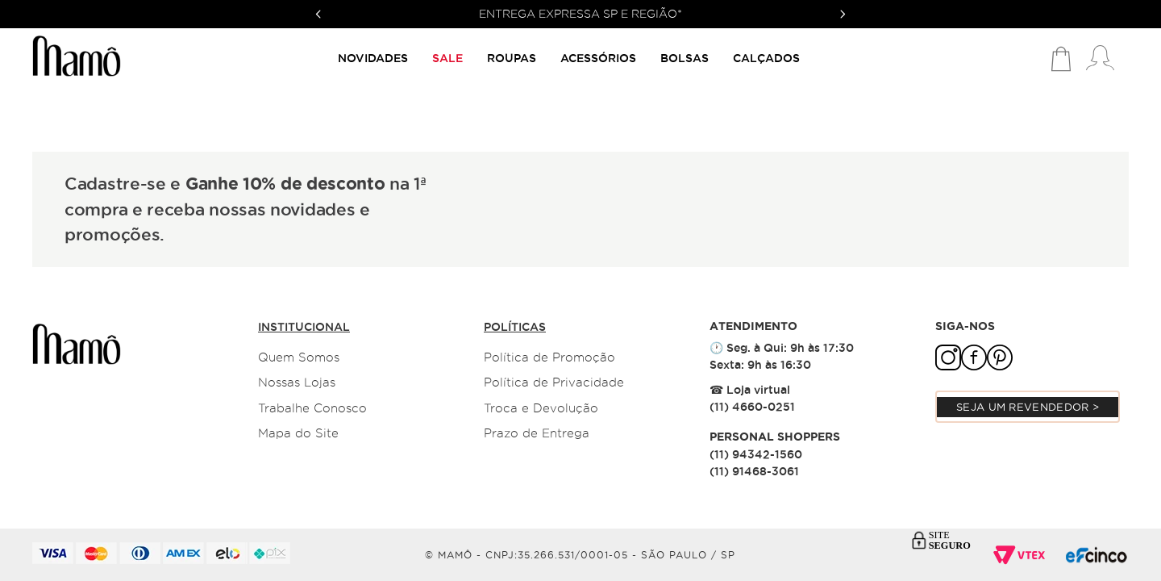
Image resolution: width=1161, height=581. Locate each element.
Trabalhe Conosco (312, 408)
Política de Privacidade (554, 382)
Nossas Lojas (296, 382)
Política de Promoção (549, 357)
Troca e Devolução (541, 408)
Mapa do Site (298, 433)
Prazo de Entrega (536, 433)
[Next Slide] (842, 14)
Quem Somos (298, 357)
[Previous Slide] (318, 14)
